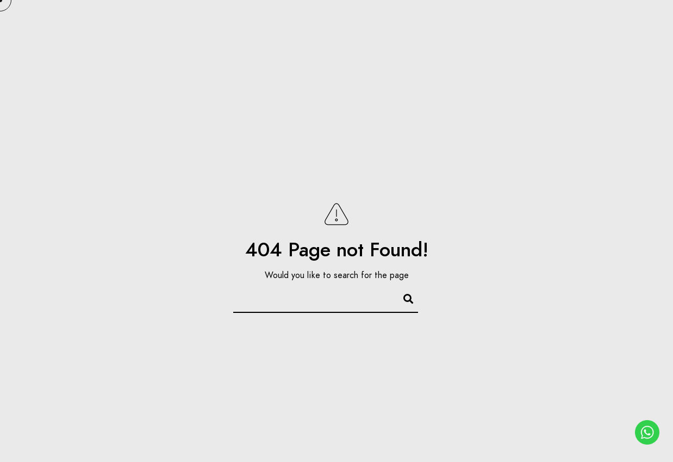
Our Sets (371, 44)
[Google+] (592, 22)
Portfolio (302, 44)
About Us (232, 44)
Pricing (483, 44)
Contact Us (604, 44)
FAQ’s (429, 44)
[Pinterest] (612, 22)
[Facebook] (573, 22)
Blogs (538, 44)
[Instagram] (631, 22)
